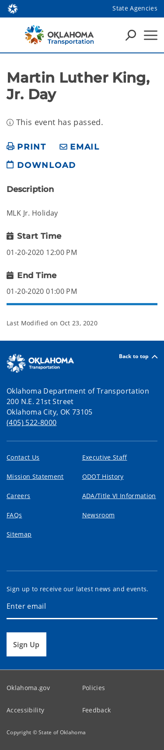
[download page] (41, 169)
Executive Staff (104, 457)
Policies (93, 688)
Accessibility (25, 710)
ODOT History (103, 476)
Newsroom (98, 515)
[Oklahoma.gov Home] (13, 8)
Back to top (138, 356)
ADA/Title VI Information (119, 496)
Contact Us (23, 457)
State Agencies (134, 8)
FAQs (14, 515)
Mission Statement (35, 476)
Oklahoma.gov (28, 688)
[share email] (79, 147)
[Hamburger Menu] (150, 35)
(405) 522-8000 (31, 422)
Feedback (96, 710)
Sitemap (19, 534)
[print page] (26, 147)
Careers (18, 496)
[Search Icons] (131, 35)
